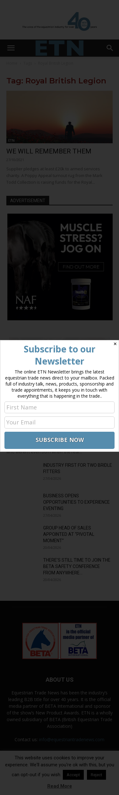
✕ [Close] (115, 343)
